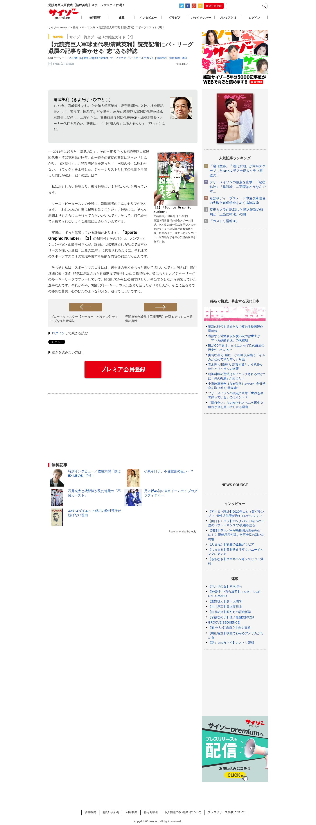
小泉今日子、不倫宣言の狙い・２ (169, 471)
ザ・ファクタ (118, 57)
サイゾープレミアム (63, 14)
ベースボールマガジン (141, 57)
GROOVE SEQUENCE (224, 622)
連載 (121, 17)
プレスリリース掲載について (226, 812)
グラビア (174, 17)
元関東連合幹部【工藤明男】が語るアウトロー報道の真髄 (159, 319)
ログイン (58, 333)
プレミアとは (227, 17)
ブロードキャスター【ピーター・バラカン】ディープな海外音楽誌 (84, 319)
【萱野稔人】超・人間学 (225, 601)
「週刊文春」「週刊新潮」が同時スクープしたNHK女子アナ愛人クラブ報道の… (238, 170)
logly (193, 531)
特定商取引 (151, 812)
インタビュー (148, 17)
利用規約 (131, 812)
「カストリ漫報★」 (224, 221)
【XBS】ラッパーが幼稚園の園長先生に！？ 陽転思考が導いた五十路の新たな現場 (236, 535)
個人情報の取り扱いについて (182, 812)
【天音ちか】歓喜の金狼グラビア (231, 544)
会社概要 (90, 812)
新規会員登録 (214, 5)
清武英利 (161, 57)
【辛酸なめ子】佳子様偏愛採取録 (231, 617)
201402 (73, 57)
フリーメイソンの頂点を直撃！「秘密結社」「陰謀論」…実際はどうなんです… (238, 186)
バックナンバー (201, 17)
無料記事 (95, 17)
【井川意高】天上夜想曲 (225, 606)
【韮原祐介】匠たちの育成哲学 (229, 612)
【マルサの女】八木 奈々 (225, 586)
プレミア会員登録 (123, 369)
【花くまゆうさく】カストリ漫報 (231, 642)
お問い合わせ (111, 812)
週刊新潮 (174, 57)
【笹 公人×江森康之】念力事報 (229, 627)
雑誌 (184, 57)
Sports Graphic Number (94, 57)
